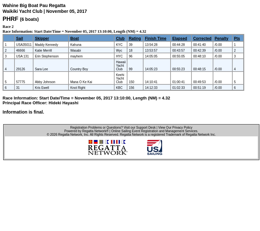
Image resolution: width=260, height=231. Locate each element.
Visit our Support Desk (139, 127)
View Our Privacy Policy (175, 127)
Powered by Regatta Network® (86, 131)
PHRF (10, 19)
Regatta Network (70, 134)
